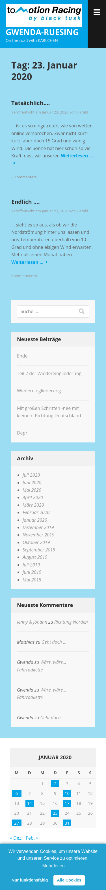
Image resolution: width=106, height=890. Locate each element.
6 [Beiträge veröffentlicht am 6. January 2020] (16, 793)
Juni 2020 (32, 483)
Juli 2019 (31, 565)
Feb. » (32, 838)
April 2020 (33, 497)
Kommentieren (24, 275)
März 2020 (33, 505)
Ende (22, 356)
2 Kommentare (24, 176)
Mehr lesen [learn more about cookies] (53, 865)
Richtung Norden (71, 622)
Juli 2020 (31, 475)
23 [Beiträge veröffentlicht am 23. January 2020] (55, 813)
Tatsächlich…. (30, 103)
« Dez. (16, 838)
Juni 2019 (32, 572)
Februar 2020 (36, 512)
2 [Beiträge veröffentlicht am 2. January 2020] (55, 783)
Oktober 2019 (36, 542)
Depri (23, 433)
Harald (82, 112)
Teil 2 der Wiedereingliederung (49, 373)
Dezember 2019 (38, 527)
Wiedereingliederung (39, 391)
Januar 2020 (35, 520)
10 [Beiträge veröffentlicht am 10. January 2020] (67, 793)
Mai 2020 (32, 490)
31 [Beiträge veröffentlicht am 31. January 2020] (67, 823)
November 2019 (38, 535)
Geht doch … (54, 642)
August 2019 (35, 557)
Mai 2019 (32, 580)
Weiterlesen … (77, 156)
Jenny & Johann (32, 622)
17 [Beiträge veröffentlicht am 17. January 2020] (67, 803)
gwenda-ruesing (42, 32)
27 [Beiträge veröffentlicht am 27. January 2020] (16, 823)
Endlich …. (25, 202)
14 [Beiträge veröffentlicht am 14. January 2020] (29, 803)
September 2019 (39, 550)
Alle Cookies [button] (69, 880)
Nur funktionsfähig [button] (30, 880)
